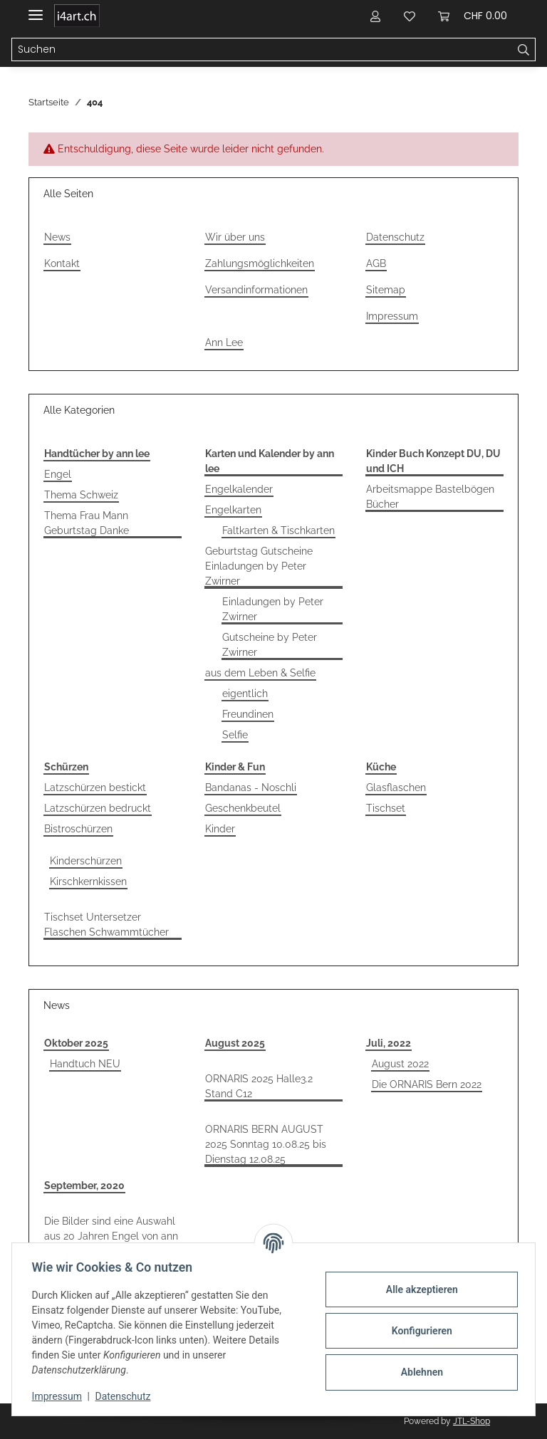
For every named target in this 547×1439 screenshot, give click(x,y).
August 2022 (400, 1063)
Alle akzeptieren (418, 1289)
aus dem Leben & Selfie (260, 673)
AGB (376, 263)
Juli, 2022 (388, 1043)
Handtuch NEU (85, 1063)
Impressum (392, 316)
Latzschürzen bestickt (95, 787)
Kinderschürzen (86, 861)
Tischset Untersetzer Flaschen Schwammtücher (106, 924)
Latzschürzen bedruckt (97, 808)
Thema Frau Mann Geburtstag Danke (86, 523)
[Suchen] (262, 50)
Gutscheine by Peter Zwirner (269, 645)
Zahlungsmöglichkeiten (259, 263)
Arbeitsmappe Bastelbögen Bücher (430, 496)
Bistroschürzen (78, 828)
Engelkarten (233, 510)
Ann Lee (224, 342)
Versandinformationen (256, 289)
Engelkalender (239, 489)
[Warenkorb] (473, 15)
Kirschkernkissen (88, 881)
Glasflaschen (396, 787)
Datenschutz (395, 237)
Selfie (235, 735)
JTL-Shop (471, 1421)
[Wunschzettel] (409, 15)
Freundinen (248, 714)
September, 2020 (84, 1185)
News (57, 237)
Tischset (385, 808)
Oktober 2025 (76, 1043)
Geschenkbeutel (243, 808)
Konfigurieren (418, 1330)
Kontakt (62, 263)
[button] (375, 15)
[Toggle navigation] (35, 9)
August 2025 (235, 1043)
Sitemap (385, 289)
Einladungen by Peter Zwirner (272, 609)
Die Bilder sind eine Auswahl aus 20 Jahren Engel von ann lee (111, 1236)
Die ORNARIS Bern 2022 (426, 1084)
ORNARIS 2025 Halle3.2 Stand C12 (259, 1086)
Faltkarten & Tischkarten (278, 530)
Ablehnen (418, 1372)
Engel (57, 474)
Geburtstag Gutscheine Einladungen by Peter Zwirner (259, 566)
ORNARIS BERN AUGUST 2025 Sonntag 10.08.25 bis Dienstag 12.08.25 (265, 1144)
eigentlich (245, 693)
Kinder (220, 828)
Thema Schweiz (81, 495)
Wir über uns (235, 237)
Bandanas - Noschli (250, 787)
